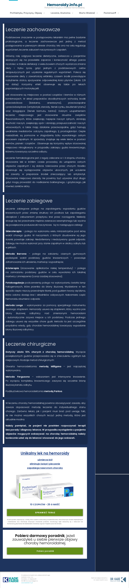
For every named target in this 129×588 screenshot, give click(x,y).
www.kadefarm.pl (27, 583)
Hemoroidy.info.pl (64, 4)
